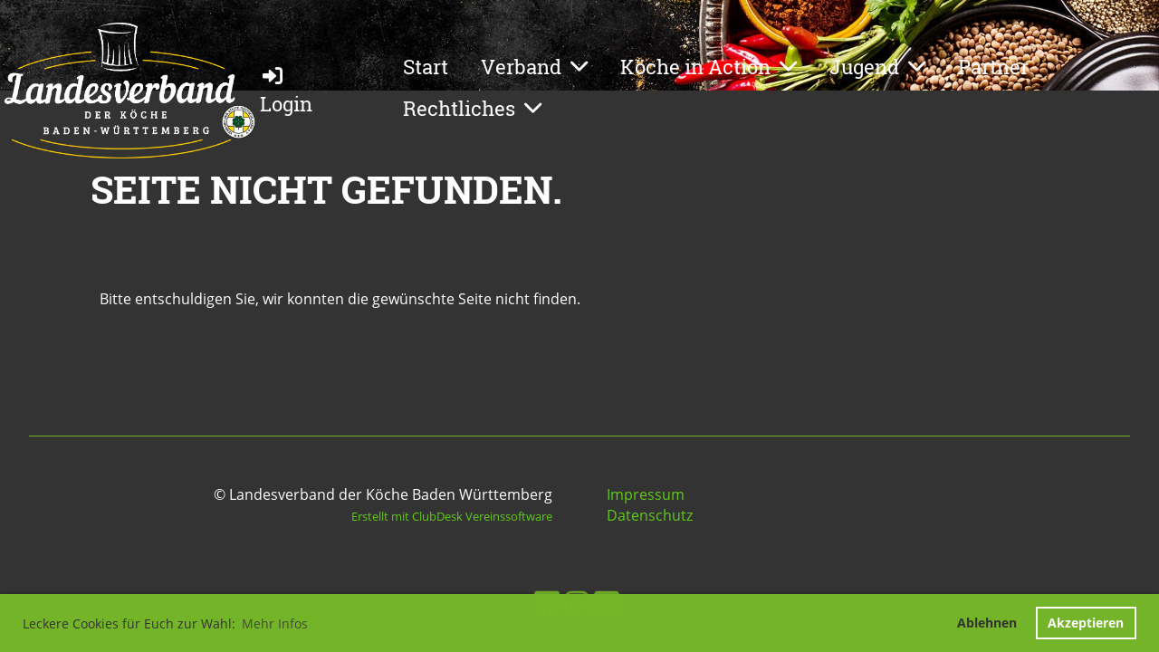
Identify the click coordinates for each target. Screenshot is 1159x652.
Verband (534, 66)
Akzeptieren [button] (1086, 622)
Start (425, 66)
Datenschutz (650, 515)
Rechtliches (472, 108)
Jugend (877, 66)
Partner (993, 66)
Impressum (646, 494)
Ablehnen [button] (987, 622)
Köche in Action (708, 66)
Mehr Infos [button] (275, 623)
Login (286, 90)
